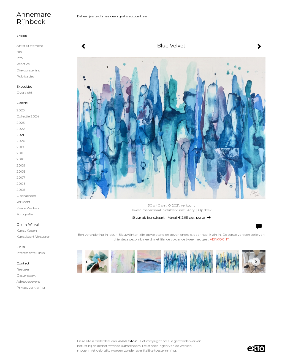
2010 (21, 159)
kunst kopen (27, 230)
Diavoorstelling (28, 70)
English (22, 36)
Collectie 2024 (28, 116)
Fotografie (25, 214)
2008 (21, 171)
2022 (21, 129)
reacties (23, 64)
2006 (21, 183)
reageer (23, 269)
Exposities (24, 86)
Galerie (22, 103)
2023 (21, 123)
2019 (20, 147)
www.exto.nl (128, 341)
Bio (19, 52)
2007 (21, 177)
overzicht (24, 92)
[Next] (256, 262)
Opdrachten (26, 196)
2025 (21, 110)
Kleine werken (28, 208)
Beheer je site (87, 16)
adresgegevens (28, 281)
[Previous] (87, 262)
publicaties (25, 76)
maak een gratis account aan (125, 16)
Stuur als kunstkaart (171, 217)
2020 (21, 141)
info (20, 58)
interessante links (31, 253)
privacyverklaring (31, 287)
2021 (20, 135)
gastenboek (26, 275)
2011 (20, 153)
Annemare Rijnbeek (34, 18)
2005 (21, 190)
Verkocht (24, 202)
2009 (21, 165)
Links (21, 247)
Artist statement (30, 46)
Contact (23, 263)
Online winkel (28, 224)
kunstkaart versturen (33, 236)
